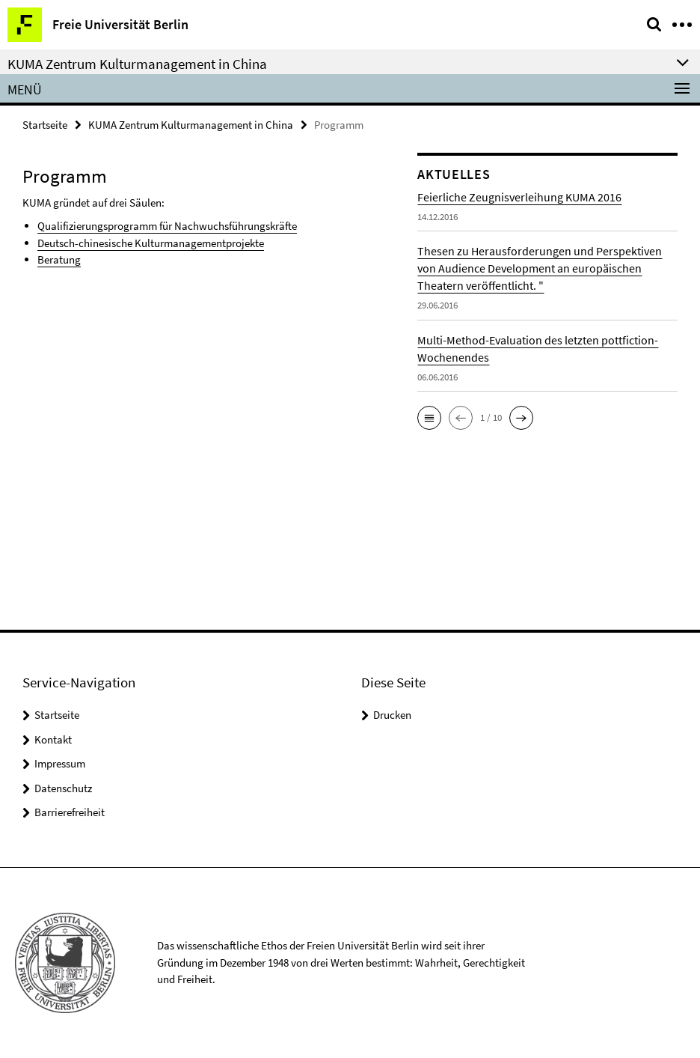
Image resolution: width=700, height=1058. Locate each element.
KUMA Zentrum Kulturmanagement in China (190, 125)
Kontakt (53, 739)
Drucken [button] (392, 715)
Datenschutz (63, 788)
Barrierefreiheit (69, 812)
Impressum (59, 763)
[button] (429, 418)
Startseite (44, 125)
